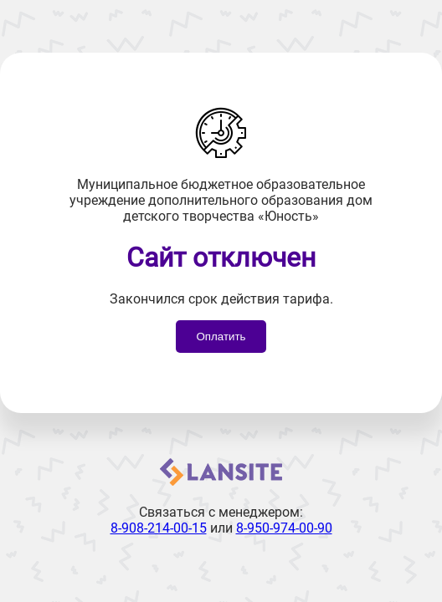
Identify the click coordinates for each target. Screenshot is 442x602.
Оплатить (220, 336)
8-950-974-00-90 (284, 528)
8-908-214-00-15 (158, 528)
